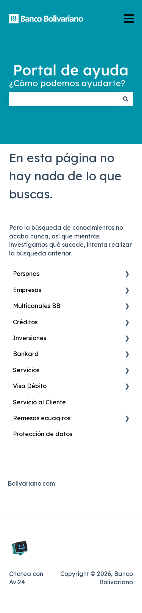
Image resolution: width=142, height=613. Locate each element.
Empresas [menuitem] (27, 290)
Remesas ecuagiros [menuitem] (41, 418)
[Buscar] (126, 99)
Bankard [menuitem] (26, 354)
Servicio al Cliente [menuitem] (39, 402)
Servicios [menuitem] (26, 370)
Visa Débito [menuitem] (30, 386)
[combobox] (64, 99)
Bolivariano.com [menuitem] (31, 483)
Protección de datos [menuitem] (42, 434)
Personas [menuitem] (26, 273)
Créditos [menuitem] (25, 322)
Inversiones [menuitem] (29, 338)
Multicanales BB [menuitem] (36, 306)
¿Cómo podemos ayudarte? (67, 82)
